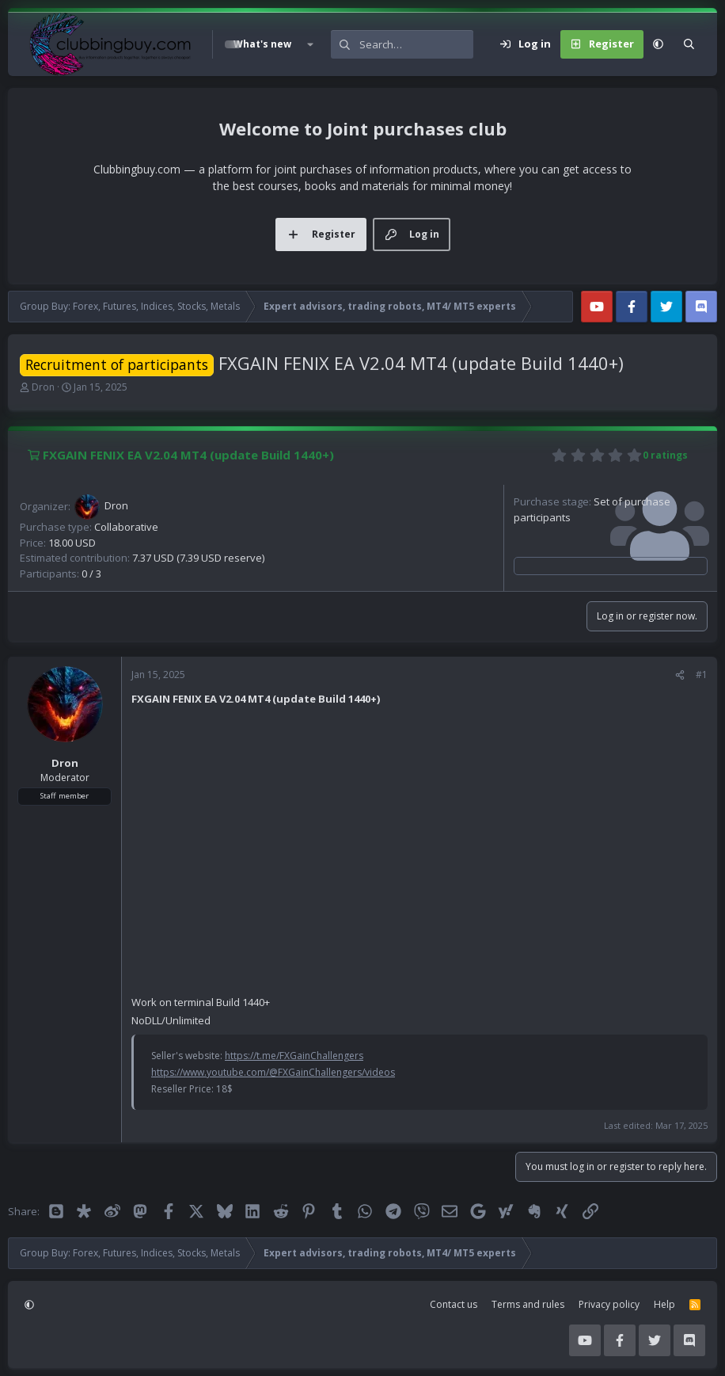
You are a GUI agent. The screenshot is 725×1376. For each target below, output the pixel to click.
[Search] (416, 44)
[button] (309, 44)
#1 (702, 674)
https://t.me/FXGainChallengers (294, 1055)
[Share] (680, 674)
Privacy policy (609, 1304)
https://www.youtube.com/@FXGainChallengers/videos (273, 1072)
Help (664, 1304)
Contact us (453, 1304)
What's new (262, 44)
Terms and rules (528, 1304)
